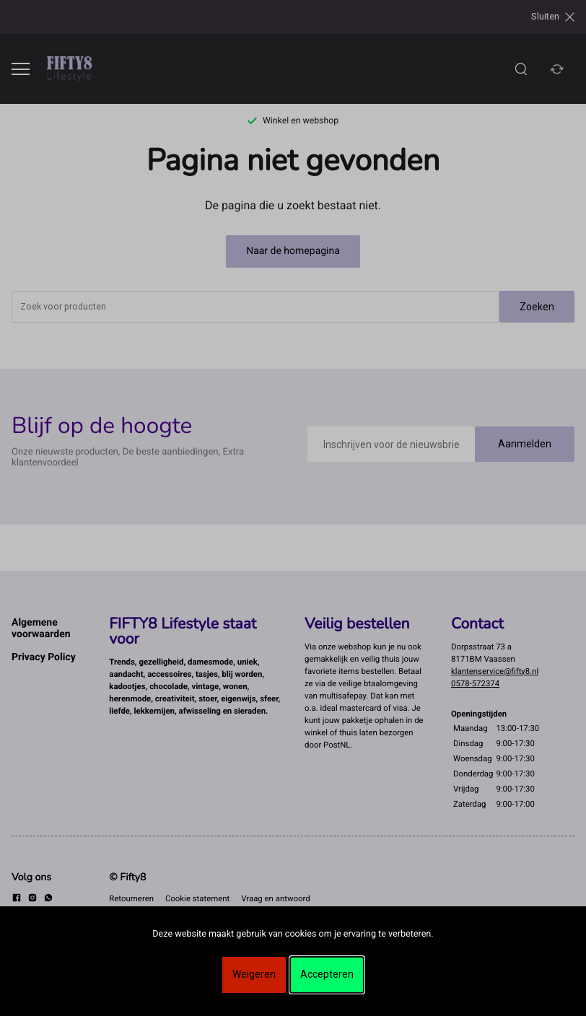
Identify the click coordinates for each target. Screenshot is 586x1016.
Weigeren (254, 974)
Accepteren (327, 974)
